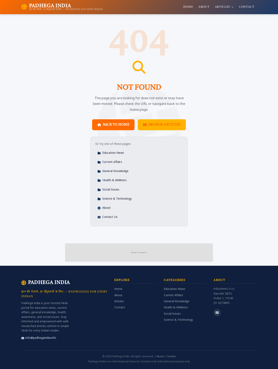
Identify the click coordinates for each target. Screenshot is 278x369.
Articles (224, 7)
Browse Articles (162, 125)
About (203, 7)
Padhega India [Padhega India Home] (45, 282)
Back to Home (113, 125)
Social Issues (108, 190)
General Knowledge (112, 171)
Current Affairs (109, 162)
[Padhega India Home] (62, 7)
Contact (246, 7)
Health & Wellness (112, 180)
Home (188, 7)
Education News (110, 153)
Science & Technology (114, 199)
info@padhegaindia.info (38, 338)
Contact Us (107, 217)
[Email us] (217, 312)
